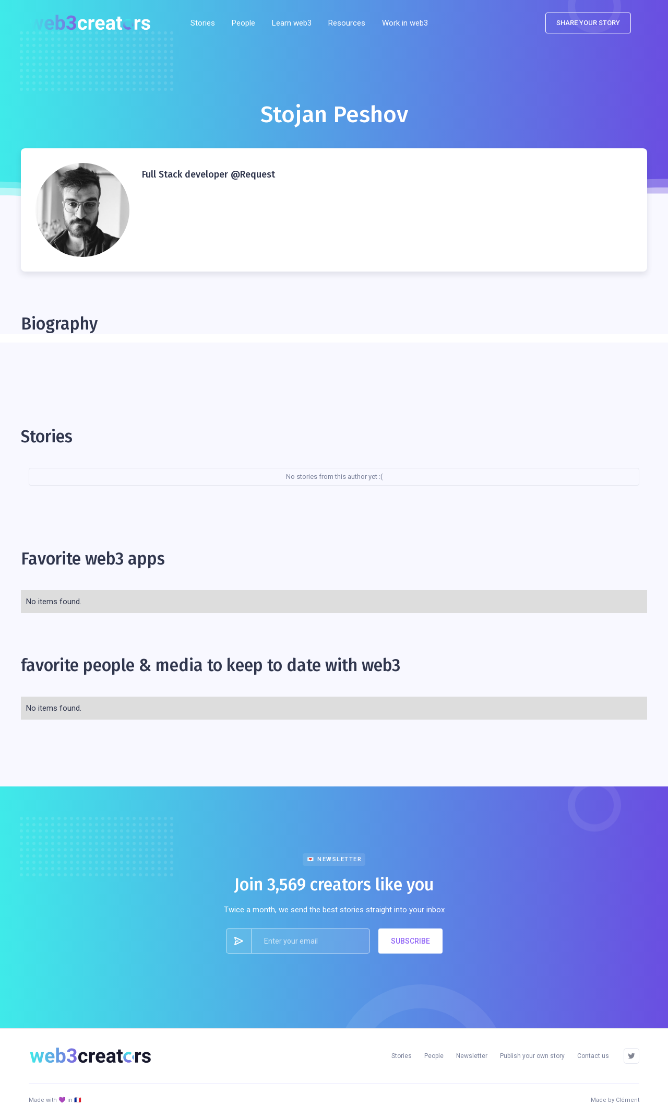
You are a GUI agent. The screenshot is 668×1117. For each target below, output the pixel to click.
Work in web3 (405, 23)
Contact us (593, 1056)
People (243, 23)
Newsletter (471, 1056)
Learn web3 (292, 23)
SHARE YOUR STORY (588, 23)
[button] (347, 23)
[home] (93, 23)
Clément (627, 1100)
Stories (202, 23)
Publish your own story (532, 1056)
